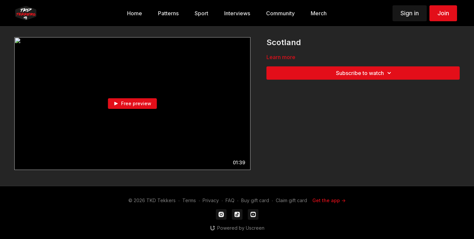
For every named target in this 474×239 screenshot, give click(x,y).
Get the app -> (329, 200)
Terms (189, 200)
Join (443, 13)
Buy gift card (255, 200)
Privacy (211, 200)
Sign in (409, 13)
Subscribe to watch (364, 73)
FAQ (230, 200)
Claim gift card (291, 200)
